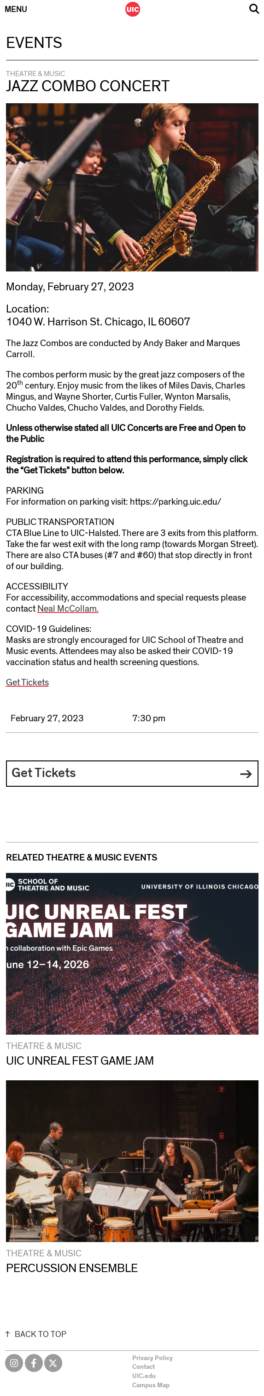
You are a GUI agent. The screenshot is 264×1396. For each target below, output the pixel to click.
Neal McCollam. (68, 608)
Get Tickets (27, 682)
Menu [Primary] (16, 10)
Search (254, 9)
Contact (143, 1367)
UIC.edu (144, 1376)
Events (34, 43)
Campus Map (151, 1385)
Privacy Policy (152, 1358)
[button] (132, 773)
